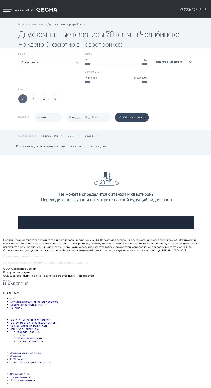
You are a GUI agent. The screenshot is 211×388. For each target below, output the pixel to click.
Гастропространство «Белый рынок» (33, 306)
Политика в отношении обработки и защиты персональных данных (46, 246)
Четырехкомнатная (22, 363)
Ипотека (15, 339)
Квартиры (9, 351)
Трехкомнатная (20, 360)
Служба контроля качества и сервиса (34, 285)
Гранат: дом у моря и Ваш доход (30, 345)
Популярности (49, 119)
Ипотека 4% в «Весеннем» (26, 336)
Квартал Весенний (28, 315)
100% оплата (18, 342)
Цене (71, 119)
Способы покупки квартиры (20, 330)
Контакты (16, 291)
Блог (13, 282)
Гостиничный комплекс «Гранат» (30, 303)
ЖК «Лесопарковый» (29, 321)
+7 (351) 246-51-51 (194, 11)
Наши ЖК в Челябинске (24, 312)
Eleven (21, 318)
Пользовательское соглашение (23, 240)
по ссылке (75, 183)
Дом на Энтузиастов (30, 324)
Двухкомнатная (19, 357)
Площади (89, 119)
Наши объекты (12, 297)
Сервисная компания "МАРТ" (28, 288)
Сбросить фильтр (131, 101)
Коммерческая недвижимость (28, 309)
